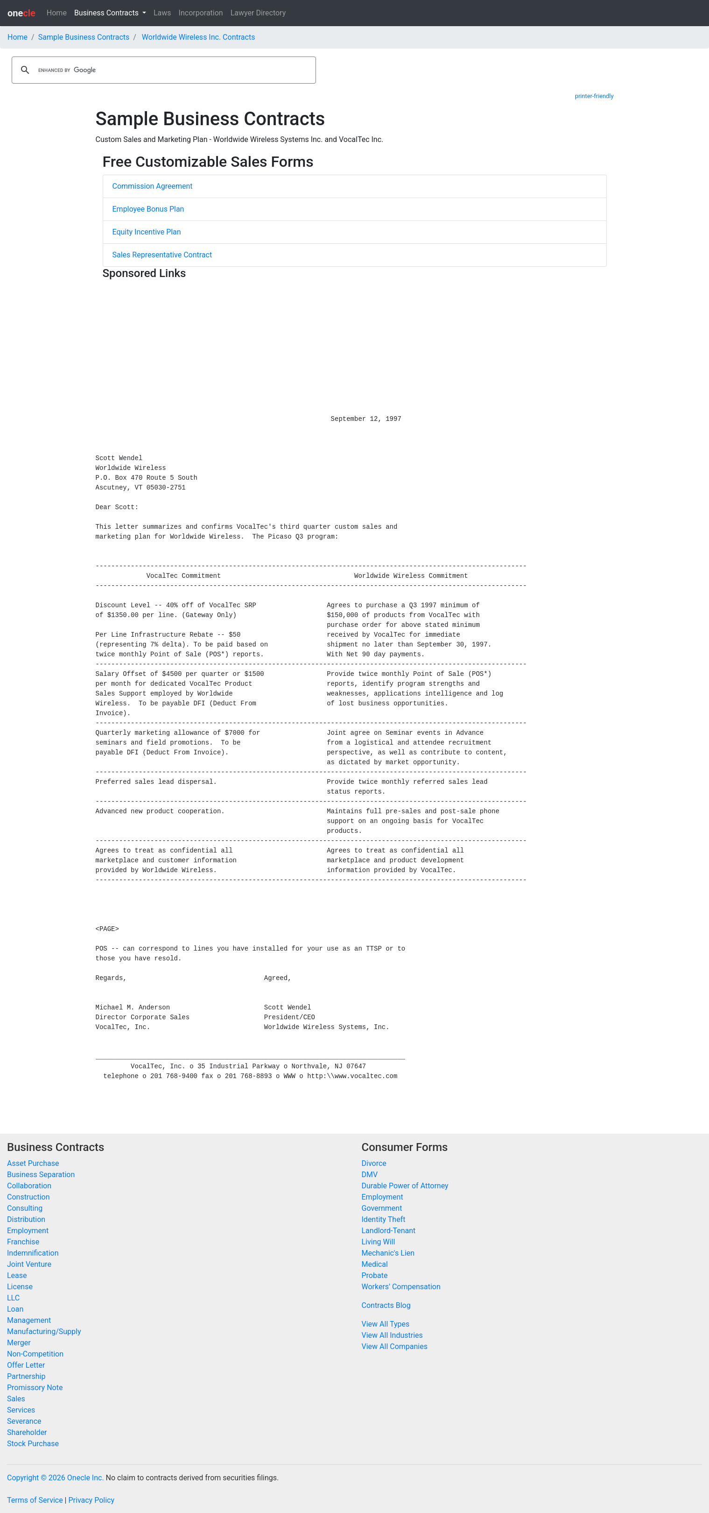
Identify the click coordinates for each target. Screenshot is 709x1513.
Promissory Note (35, 1387)
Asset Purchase (33, 1163)
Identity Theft (384, 1219)
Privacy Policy (91, 1500)
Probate (375, 1275)
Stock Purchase (33, 1443)
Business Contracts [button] (107, 12)
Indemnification (32, 1253)
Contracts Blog (386, 1305)
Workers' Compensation (401, 1286)
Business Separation (41, 1174)
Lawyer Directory (258, 12)
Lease (17, 1275)
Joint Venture (29, 1264)
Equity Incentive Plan (146, 231)
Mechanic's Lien (388, 1253)
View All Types (386, 1324)
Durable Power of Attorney (405, 1185)
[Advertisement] (355, 349)
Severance (24, 1421)
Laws (162, 12)
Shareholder (27, 1432)
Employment (28, 1230)
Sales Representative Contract (162, 254)
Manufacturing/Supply (44, 1331)
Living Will (378, 1241)
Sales (16, 1398)
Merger (19, 1342)
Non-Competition (35, 1354)
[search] (162, 70)
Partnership (26, 1376)
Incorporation (201, 12)
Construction (28, 1197)
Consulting (24, 1208)
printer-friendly (594, 95)
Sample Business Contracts (84, 37)
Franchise (23, 1241)
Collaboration (29, 1185)
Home (57, 12)
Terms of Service (35, 1500)
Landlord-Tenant (389, 1230)
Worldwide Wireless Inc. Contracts (198, 37)
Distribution (26, 1219)
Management (29, 1320)
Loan (15, 1309)
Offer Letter (26, 1365)
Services (21, 1410)
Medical (375, 1264)
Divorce (374, 1163)
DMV (370, 1174)
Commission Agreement (152, 186)
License (20, 1286)
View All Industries (392, 1335)
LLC (13, 1297)
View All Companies (395, 1346)
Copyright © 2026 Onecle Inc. (55, 1477)
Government (382, 1208)
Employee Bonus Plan (148, 209)
